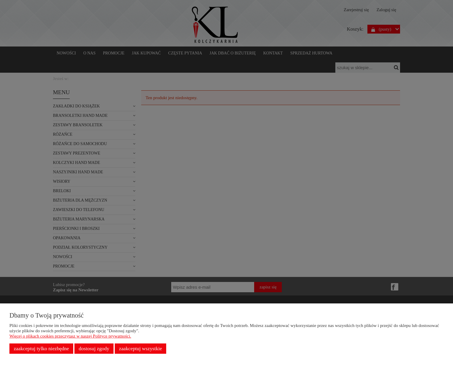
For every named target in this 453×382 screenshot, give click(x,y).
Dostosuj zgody (94, 348)
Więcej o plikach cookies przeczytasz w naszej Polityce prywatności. (70, 336)
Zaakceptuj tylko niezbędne (41, 348)
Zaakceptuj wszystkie (140, 348)
